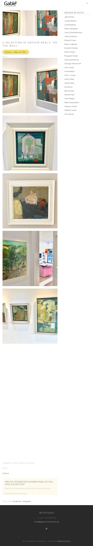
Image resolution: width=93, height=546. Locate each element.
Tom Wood (69, 114)
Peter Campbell (71, 29)
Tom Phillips (69, 99)
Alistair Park (69, 95)
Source (6, 473)
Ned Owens (69, 91)
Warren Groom (64, 541)
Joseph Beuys (70, 21)
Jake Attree (69, 17)
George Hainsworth (72, 64)
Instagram (26, 501)
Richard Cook (70, 40)
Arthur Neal (69, 79)
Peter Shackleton (71, 102)
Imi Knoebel (69, 71)
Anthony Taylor (70, 106)
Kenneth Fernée (71, 48)
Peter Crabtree (70, 44)
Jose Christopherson (73, 32)
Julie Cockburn (70, 36)
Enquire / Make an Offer (15, 52)
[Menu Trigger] (87, 3)
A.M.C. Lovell (69, 75)
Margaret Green (71, 56)
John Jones (69, 67)
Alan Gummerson (71, 60)
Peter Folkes (69, 52)
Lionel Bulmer (70, 25)
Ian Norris (68, 87)
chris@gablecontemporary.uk (46, 522)
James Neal (69, 83)
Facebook (17, 501)
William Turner (70, 110)
